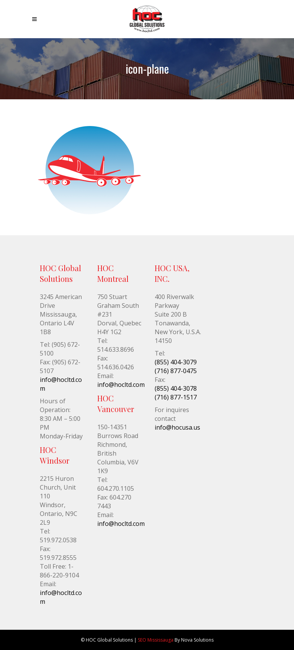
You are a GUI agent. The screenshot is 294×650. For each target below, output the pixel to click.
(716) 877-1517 (176, 397)
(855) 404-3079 (176, 362)
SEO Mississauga (155, 640)
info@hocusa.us (177, 427)
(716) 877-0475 (176, 371)
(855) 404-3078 (176, 388)
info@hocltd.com (121, 384)
